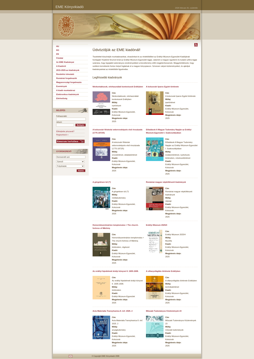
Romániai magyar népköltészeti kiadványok (166, 182)
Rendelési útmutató (65, 74)
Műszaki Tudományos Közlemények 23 (163, 311)
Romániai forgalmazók (66, 78)
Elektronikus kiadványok (67, 94)
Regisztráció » (62, 135)
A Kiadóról (61, 66)
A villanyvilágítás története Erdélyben (163, 271)
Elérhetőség (61, 98)
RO (57, 50)
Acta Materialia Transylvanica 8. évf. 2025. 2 (112, 311)
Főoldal (59, 58)
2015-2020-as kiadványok (67, 70)
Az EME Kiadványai (65, 62)
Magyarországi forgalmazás (69, 82)
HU (57, 46)
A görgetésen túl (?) (102, 182)
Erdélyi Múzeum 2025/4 (156, 225)
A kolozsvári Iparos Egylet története (162, 87)
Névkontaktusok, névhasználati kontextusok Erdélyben (118, 87)
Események (61, 86)
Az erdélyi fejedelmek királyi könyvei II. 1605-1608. (116, 271)
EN (57, 54)
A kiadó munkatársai (65, 90)
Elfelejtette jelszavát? (65, 131)
